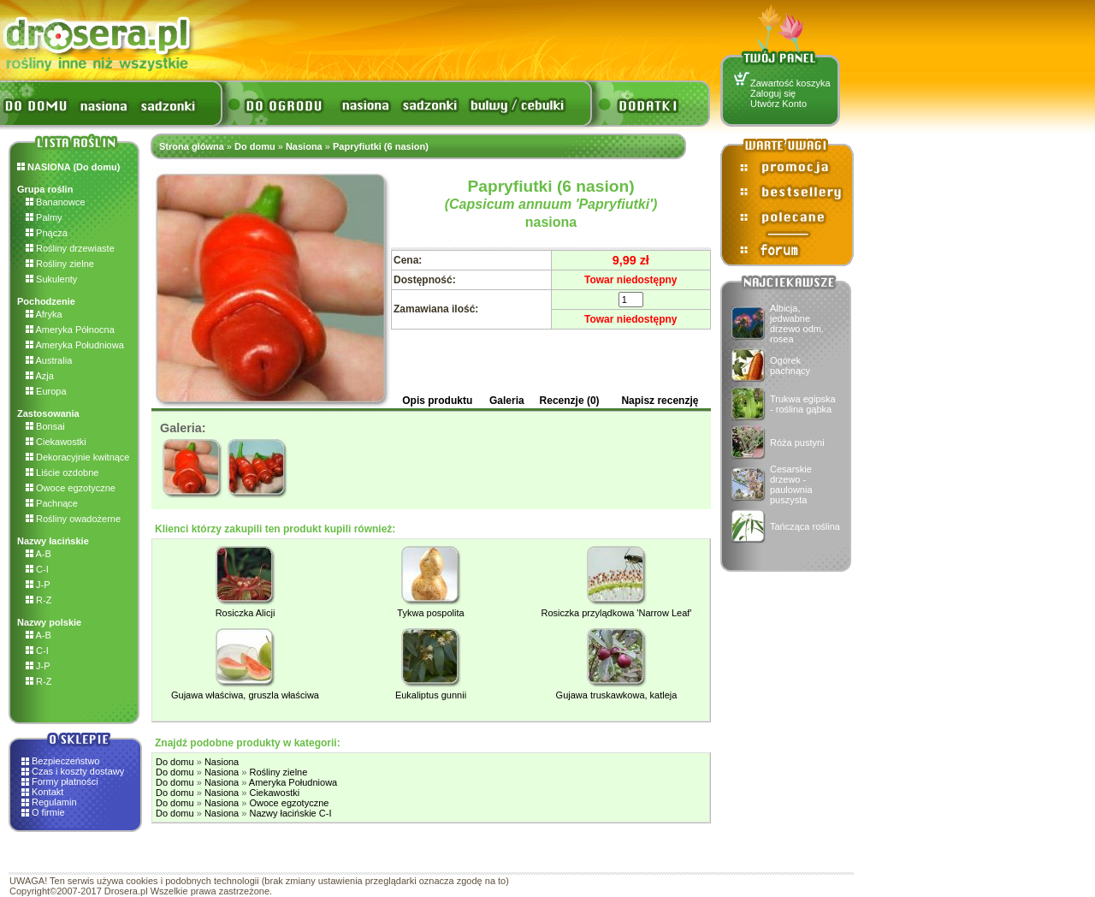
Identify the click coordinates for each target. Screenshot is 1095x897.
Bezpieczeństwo (66, 761)
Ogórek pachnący (790, 365)
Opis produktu (437, 401)
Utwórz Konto (778, 103)
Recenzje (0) (570, 401)
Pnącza (47, 233)
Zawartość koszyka (790, 83)
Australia (49, 360)
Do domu (254, 146)
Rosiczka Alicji (245, 613)
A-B (38, 554)
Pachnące (52, 503)
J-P (38, 584)
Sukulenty (51, 279)
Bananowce (56, 202)
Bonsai (45, 426)
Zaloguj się (773, 93)
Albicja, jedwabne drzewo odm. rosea (797, 323)
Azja (40, 376)
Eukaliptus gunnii (430, 695)
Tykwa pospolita (430, 613)
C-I (37, 569)
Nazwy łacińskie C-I (290, 813)
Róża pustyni (797, 442)
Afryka (44, 314)
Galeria (506, 401)
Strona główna (191, 146)
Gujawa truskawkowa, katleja (617, 695)
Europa (46, 391)
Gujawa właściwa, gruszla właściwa (245, 695)
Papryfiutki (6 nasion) (381, 146)
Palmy (44, 217)
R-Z (38, 600)
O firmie (48, 812)
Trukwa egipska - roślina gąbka (803, 404)
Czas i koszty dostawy (78, 771)
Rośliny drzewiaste (70, 248)
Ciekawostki (56, 442)
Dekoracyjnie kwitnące (78, 457)
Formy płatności (65, 781)
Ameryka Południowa (75, 345)
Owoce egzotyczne (70, 488)
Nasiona (304, 146)
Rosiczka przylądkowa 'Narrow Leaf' (617, 613)
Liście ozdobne (62, 472)
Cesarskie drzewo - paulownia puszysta (791, 484)
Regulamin (54, 802)
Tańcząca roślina (805, 526)
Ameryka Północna (70, 329)
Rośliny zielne (60, 263)
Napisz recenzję (659, 401)
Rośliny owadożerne (73, 519)
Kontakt (47, 792)
